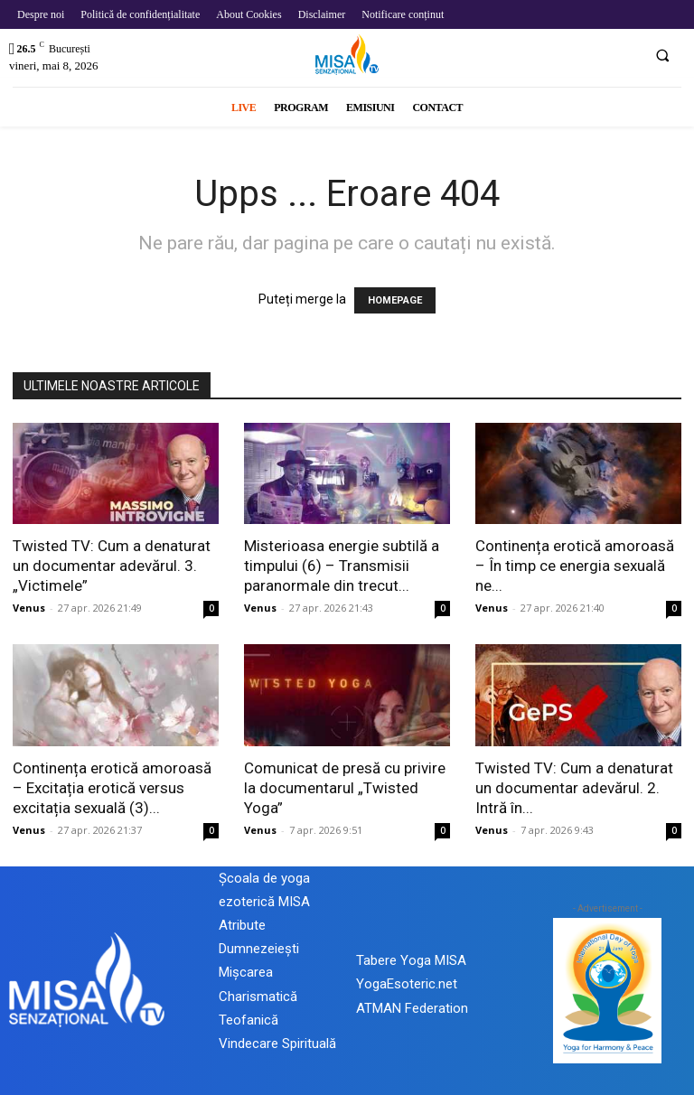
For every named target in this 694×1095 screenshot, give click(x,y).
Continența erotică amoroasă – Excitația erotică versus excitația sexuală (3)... (112, 788)
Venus (29, 607)
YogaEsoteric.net (406, 984)
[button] (662, 55)
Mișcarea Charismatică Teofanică (258, 995)
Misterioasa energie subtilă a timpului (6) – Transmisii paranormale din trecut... (341, 565)
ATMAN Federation (412, 1008)
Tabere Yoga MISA (411, 960)
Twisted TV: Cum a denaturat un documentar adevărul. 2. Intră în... (574, 788)
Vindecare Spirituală (277, 1043)
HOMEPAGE (395, 300)
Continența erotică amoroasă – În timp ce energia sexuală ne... (574, 565)
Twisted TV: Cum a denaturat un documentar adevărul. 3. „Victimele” (112, 565)
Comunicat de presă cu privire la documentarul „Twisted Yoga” (344, 788)
